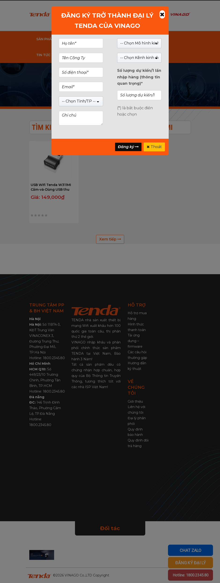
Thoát (154, 147)
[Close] (162, 14)
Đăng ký (128, 147)
